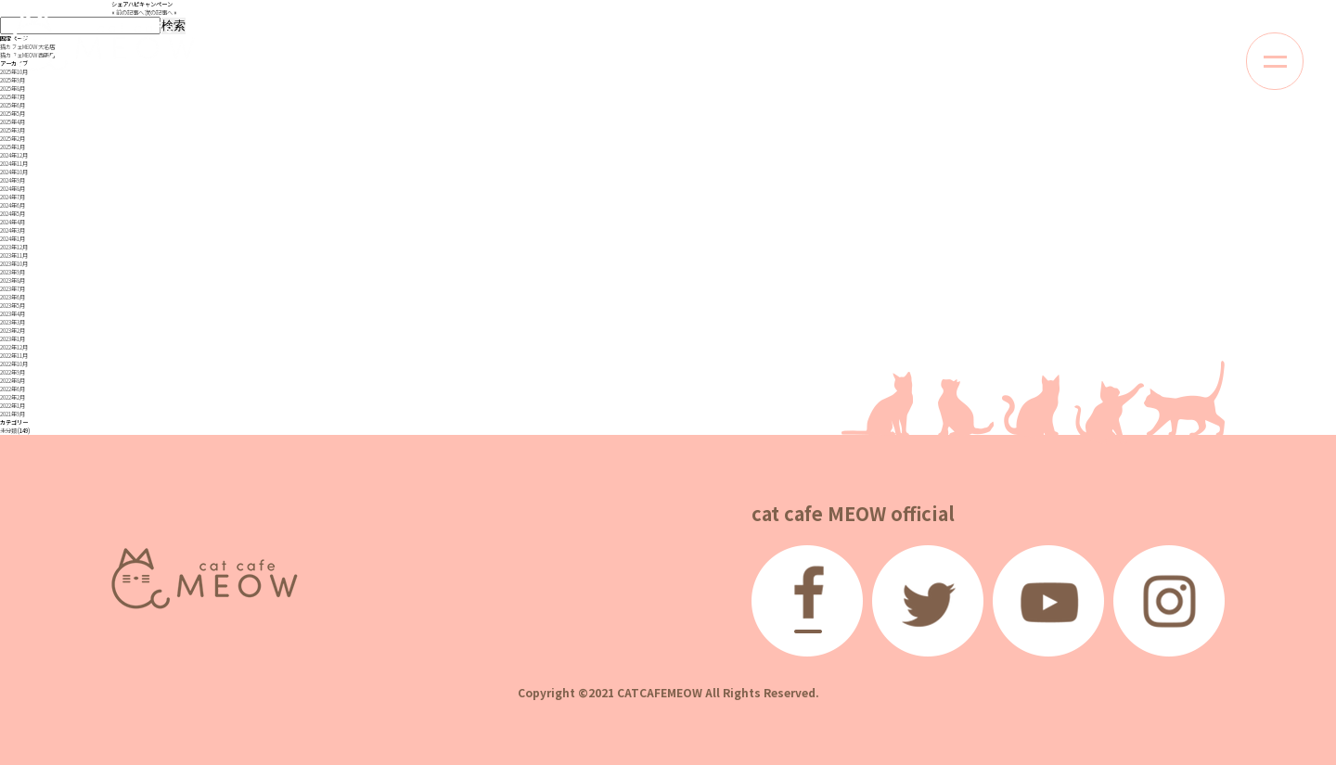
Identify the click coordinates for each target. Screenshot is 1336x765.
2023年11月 (14, 255)
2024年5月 (12, 214)
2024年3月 (12, 230)
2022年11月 (14, 355)
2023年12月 (14, 247)
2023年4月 (12, 314)
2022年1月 (12, 406)
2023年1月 (12, 339)
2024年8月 (12, 189)
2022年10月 (14, 364)
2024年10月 (14, 172)
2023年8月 (12, 280)
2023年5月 (12, 305)
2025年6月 (12, 105)
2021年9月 (12, 414)
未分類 (8, 431)
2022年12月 (14, 347)
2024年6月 (12, 205)
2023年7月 (12, 289)
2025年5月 (12, 113)
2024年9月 (12, 180)
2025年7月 (12, 97)
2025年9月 (12, 80)
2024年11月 (14, 163)
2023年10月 (14, 264)
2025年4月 (12, 122)
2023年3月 (12, 322)
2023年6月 (12, 297)
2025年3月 (12, 130)
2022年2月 (12, 397)
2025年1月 (12, 147)
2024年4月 (12, 222)
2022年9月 (12, 372)
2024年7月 (12, 197)
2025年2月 (12, 138)
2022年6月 (12, 389)
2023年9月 (12, 272)
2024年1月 (12, 239)
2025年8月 (12, 88)
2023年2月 (12, 330)
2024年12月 (14, 155)
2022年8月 (12, 380)
